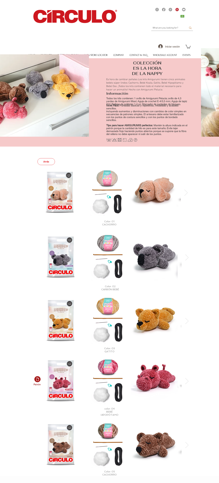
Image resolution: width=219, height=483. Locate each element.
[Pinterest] (170, 9)
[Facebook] (163, 9)
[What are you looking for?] (167, 28)
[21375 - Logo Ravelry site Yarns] (177, 9)
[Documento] (37, 379)
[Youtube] (183, 9)
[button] (188, 46)
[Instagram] (157, 9)
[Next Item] (186, 192)
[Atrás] (46, 161)
